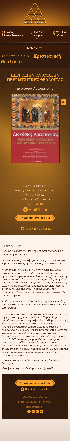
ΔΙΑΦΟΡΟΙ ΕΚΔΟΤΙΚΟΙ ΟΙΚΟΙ (40, 190)
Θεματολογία (24, 55)
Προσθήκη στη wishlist (37, 389)
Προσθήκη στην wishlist (38, 228)
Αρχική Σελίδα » (9, 55)
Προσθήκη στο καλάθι (35, 218)
